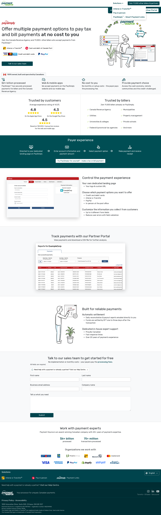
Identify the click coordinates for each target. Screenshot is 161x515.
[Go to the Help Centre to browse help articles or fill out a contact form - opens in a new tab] (59, 369)
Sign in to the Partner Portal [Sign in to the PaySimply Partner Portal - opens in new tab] (144, 10)
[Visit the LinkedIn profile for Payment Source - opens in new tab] (151, 491)
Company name (88, 385)
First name (34, 375)
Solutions (118, 3)
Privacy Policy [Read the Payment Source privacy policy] (8, 500)
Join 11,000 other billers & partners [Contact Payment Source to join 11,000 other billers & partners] (143, 3)
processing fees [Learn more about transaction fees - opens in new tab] (105, 362)
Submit (42, 415)
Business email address (40, 385)
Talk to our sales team (17, 64)
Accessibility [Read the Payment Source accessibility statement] (21, 500)
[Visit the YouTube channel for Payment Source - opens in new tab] (156, 491)
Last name (86, 375)
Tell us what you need (39, 395)
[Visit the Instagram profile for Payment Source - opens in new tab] (147, 491)
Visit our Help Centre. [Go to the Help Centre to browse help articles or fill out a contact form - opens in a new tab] (49, 485)
